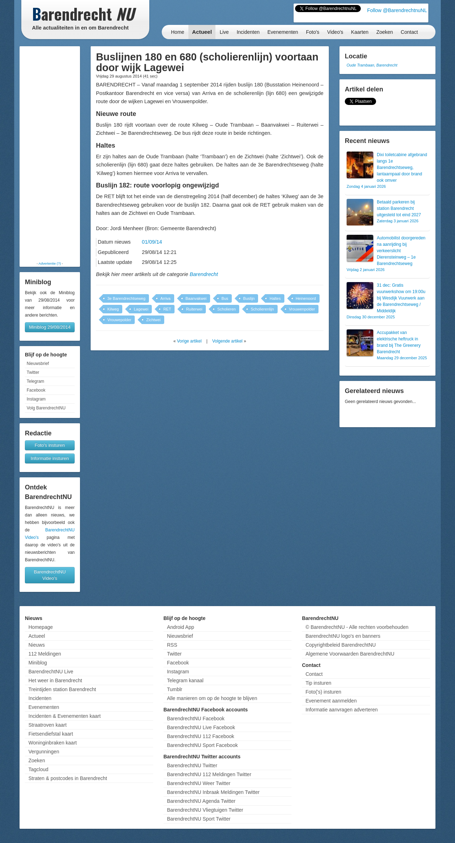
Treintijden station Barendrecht (62, 689)
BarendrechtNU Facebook (196, 718)
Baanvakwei (196, 298)
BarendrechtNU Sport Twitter (199, 819)
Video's (335, 32)
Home (177, 32)
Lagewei (141, 309)
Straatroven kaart (47, 725)
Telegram (35, 381)
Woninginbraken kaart (52, 743)
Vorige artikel (189, 341)
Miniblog (37, 663)
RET (167, 309)
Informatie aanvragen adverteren (341, 709)
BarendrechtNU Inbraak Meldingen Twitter (213, 792)
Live (224, 32)
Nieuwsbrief (38, 363)
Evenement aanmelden (331, 701)
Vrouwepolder (119, 320)
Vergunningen (43, 751)
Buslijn (249, 298)
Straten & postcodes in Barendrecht (67, 778)
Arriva (165, 298)
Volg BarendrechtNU (46, 407)
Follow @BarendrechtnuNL (397, 10)
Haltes (274, 298)
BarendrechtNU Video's (50, 575)
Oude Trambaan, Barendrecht (372, 65)
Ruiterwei (194, 309)
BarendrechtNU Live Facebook (201, 727)
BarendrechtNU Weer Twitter (198, 783)
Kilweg (113, 309)
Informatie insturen (50, 458)
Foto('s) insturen (323, 692)
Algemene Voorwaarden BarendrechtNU (349, 654)
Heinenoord (306, 298)
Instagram (36, 399)
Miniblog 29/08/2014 (49, 327)
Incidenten (248, 32)
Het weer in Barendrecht (55, 680)
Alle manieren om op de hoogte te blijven (212, 698)
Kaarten (360, 32)
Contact (409, 32)
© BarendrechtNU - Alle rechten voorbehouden (356, 627)
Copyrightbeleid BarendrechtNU (340, 645)
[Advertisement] (49, 153)
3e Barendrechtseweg (126, 298)
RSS (172, 645)
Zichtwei (153, 320)
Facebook (36, 390)
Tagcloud (38, 769)
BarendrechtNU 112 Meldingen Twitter (209, 774)
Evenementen (282, 32)
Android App (180, 627)
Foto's (313, 32)
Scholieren (226, 309)
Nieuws (36, 645)
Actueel (202, 32)
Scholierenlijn (262, 309)
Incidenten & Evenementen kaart (64, 716)
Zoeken (384, 32)
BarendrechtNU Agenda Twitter (201, 801)
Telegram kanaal (185, 680)
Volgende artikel (227, 341)
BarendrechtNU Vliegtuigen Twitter (205, 810)
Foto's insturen (50, 445)
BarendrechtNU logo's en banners (342, 636)
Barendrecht (203, 274)
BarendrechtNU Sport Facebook (202, 745)
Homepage (40, 627)
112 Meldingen (44, 654)
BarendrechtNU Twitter (192, 765)
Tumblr (174, 689)
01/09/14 (152, 242)
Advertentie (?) (49, 263)
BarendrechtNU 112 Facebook (200, 736)
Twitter (33, 372)
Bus (224, 298)
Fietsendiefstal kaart (50, 734)
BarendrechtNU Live (50, 671)
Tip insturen (318, 683)
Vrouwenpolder (302, 309)
